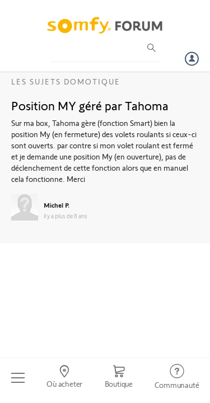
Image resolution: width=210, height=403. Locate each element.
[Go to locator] (64, 377)
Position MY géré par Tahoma (90, 105)
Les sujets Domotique (65, 81)
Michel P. (56, 205)
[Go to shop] (119, 377)
